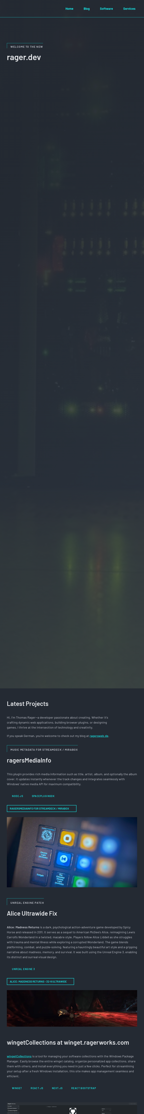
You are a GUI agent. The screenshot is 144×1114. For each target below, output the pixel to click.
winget (17, 1088)
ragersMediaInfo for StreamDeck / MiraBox (42, 808)
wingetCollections (19, 1056)
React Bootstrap (83, 1088)
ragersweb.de (99, 736)
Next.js (57, 1088)
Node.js (17, 796)
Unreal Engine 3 (23, 969)
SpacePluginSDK (43, 796)
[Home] (8, 8)
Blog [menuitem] (87, 8)
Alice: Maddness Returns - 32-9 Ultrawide (40, 981)
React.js (37, 1088)
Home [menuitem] (69, 8)
